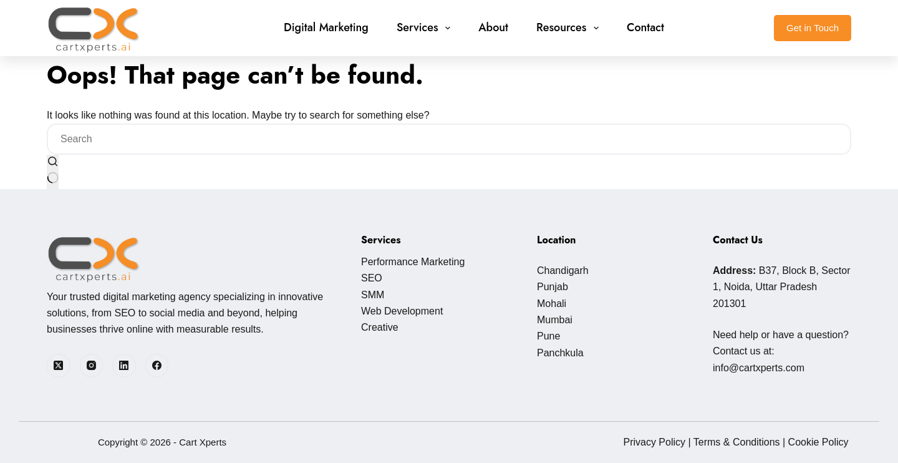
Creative (379, 327)
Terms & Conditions (736, 442)
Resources (570, 27)
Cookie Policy (818, 442)
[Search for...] (449, 139)
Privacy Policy (654, 442)
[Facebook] (157, 366)
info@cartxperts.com (758, 368)
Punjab (552, 286)
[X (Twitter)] (58, 366)
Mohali (551, 303)
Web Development (402, 311)
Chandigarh (563, 270)
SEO (371, 278)
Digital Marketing (326, 27)
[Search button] (53, 171)
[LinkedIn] (124, 366)
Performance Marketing (413, 261)
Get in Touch (812, 27)
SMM (372, 295)
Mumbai (554, 319)
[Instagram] (92, 366)
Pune (548, 336)
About (493, 27)
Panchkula (560, 353)
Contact (645, 27)
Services (426, 27)
